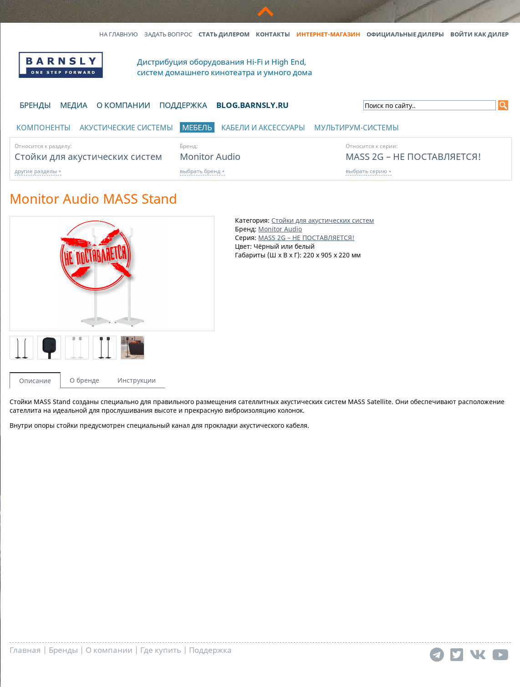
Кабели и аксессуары (263, 128)
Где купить (160, 650)
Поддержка (183, 105)
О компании (123, 105)
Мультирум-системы (356, 128)
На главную (118, 34)
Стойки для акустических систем (88, 156)
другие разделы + (38, 171)
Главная (25, 650)
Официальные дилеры (405, 34)
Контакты (273, 34)
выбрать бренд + (202, 171)
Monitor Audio (210, 156)
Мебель (197, 127)
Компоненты (43, 128)
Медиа (73, 105)
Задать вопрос (168, 34)
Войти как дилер (479, 34)
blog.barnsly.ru (252, 105)
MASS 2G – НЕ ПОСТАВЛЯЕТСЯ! (413, 156)
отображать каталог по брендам (449, 126)
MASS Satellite (370, 401)
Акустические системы (126, 128)
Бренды (35, 105)
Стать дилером (224, 34)
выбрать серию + (369, 171)
